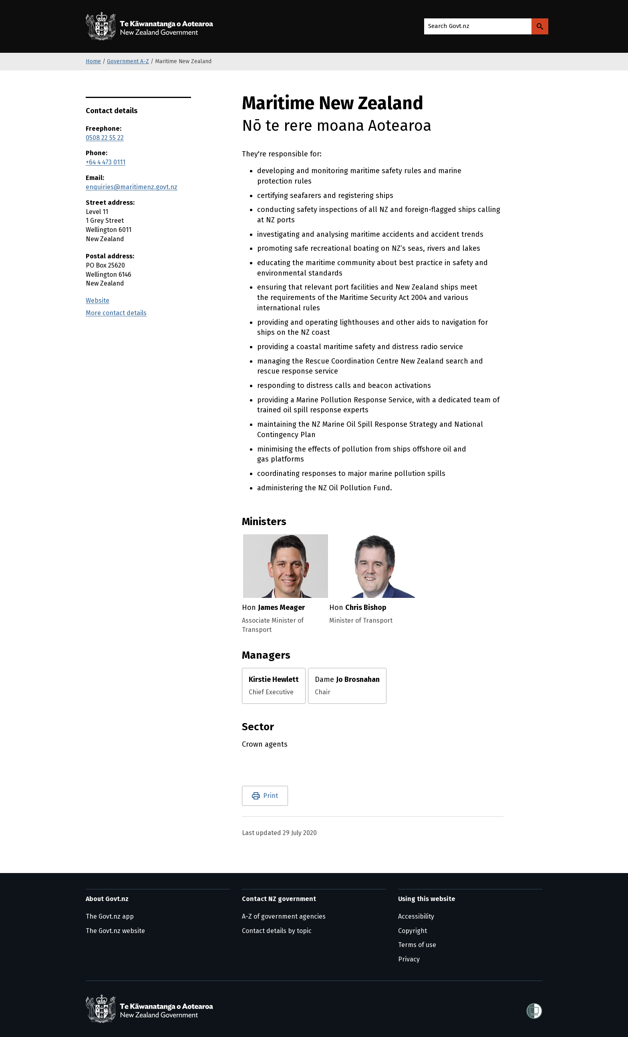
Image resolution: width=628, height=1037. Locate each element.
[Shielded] (534, 1009)
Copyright (412, 931)
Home (93, 61)
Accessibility (416, 916)
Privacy (409, 959)
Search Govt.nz (448, 26)
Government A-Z (128, 61)
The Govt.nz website (115, 931)
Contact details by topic (277, 931)
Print (270, 795)
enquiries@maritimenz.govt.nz (131, 187)
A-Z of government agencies (284, 916)
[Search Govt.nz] (539, 26)
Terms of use (417, 945)
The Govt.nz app (110, 916)
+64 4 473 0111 (105, 162)
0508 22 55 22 (105, 138)
